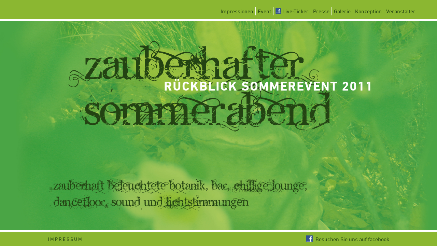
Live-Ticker (292, 11)
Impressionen (237, 11)
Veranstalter (400, 11)
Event (264, 11)
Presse (321, 11)
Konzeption (368, 11)
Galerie (342, 11)
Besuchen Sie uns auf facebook (347, 239)
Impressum (65, 239)
